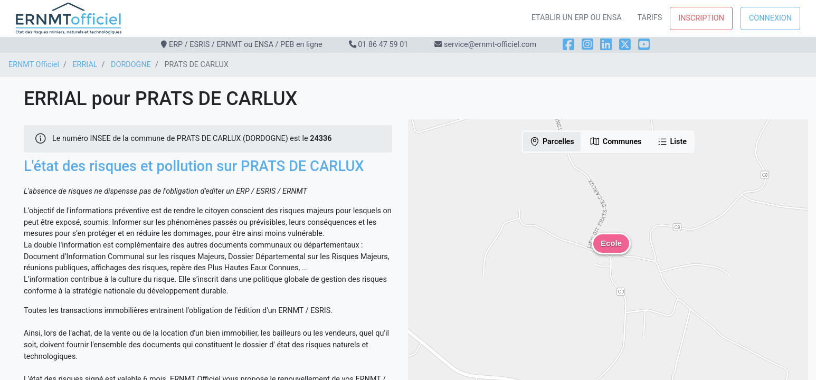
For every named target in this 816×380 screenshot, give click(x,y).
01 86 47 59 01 (383, 44)
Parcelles (551, 141)
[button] (611, 251)
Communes (616, 141)
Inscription (701, 18)
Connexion (770, 18)
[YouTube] (644, 44)
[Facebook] (568, 44)
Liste (672, 141)
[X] (625, 44)
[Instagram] (587, 44)
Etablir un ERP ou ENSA (577, 17)
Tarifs (650, 17)
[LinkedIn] (606, 44)
